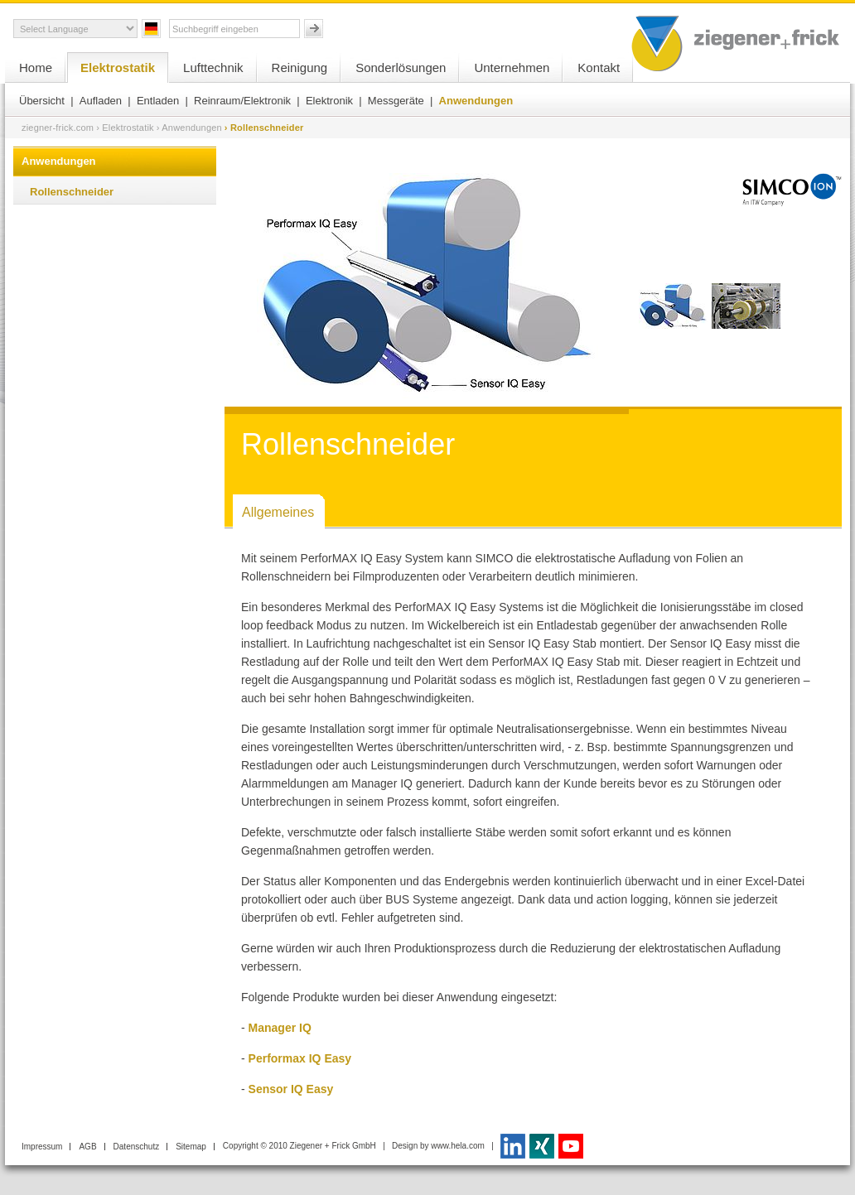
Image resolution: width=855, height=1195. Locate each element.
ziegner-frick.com (58, 128)
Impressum (42, 1146)
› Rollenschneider (264, 128)
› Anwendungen (189, 128)
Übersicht (42, 100)
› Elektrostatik (125, 128)
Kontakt (598, 67)
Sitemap (191, 1146)
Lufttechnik (213, 67)
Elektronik (329, 100)
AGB (87, 1146)
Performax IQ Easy (302, 1058)
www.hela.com (457, 1145)
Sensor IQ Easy (293, 1089)
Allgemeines (278, 512)
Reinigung (300, 67)
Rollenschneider (72, 192)
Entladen (158, 100)
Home (35, 67)
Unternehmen (511, 67)
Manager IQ (280, 1027)
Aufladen (101, 100)
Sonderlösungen (400, 67)
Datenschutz (137, 1146)
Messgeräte (396, 100)
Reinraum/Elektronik (242, 100)
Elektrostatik (117, 67)
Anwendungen (476, 100)
